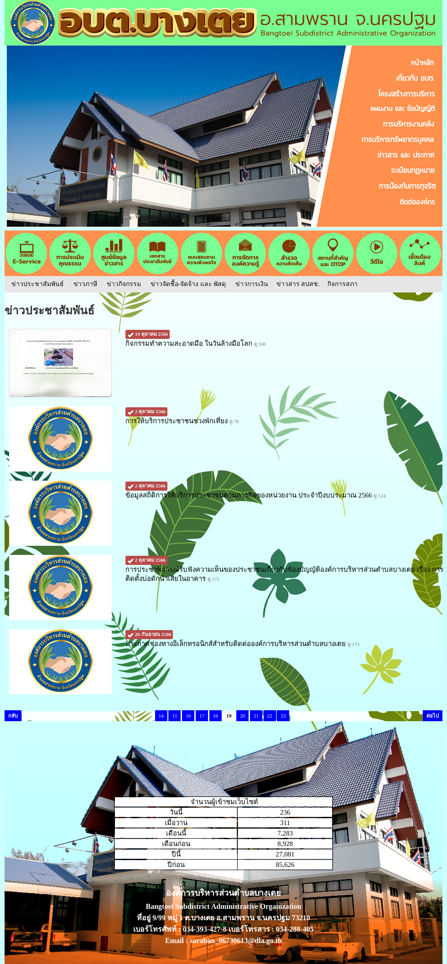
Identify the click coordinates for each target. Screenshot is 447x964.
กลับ (13, 715)
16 (188, 715)
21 (256, 715)
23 (283, 715)
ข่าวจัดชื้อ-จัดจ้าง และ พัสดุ (188, 284)
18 (215, 715)
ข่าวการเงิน (251, 284)
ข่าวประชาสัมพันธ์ (37, 284)
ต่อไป (432, 715)
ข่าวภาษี (85, 284)
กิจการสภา (342, 284)
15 (174, 715)
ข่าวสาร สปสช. (298, 284)
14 (161, 715)
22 (269, 715)
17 (201, 715)
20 (242, 715)
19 (228, 715)
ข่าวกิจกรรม (124, 284)
